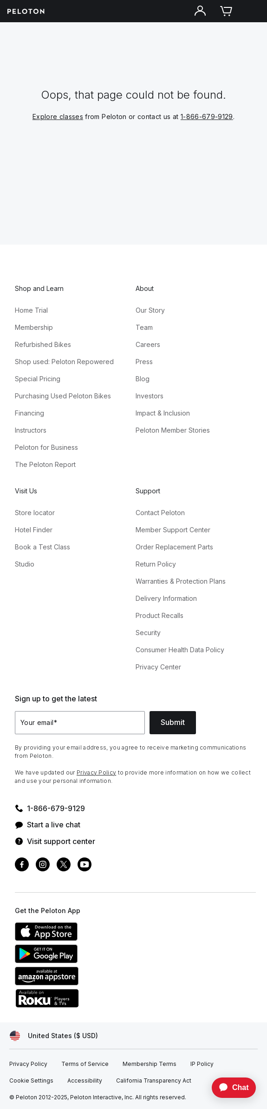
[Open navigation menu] (252, 11)
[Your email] (80, 722)
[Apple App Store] (84, 938)
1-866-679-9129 (207, 116)
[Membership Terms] (149, 1064)
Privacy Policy (96, 772)
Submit (173, 722)
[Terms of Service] (85, 1064)
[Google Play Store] (84, 960)
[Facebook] (22, 865)
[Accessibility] (84, 1080)
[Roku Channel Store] (84, 1004)
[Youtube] (84, 865)
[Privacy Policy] (28, 1064)
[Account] (200, 11)
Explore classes (58, 116)
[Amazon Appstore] (84, 982)
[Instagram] (43, 865)
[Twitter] (64, 865)
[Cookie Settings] (31, 1080)
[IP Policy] (202, 1064)
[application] (229, 1087)
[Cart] (226, 11)
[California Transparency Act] (153, 1080)
